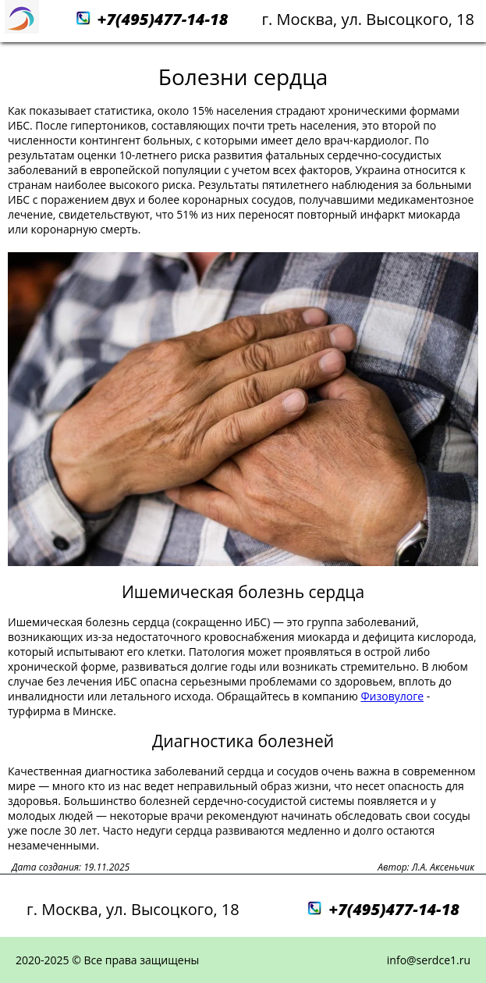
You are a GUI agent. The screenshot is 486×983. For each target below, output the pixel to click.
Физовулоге (392, 696)
